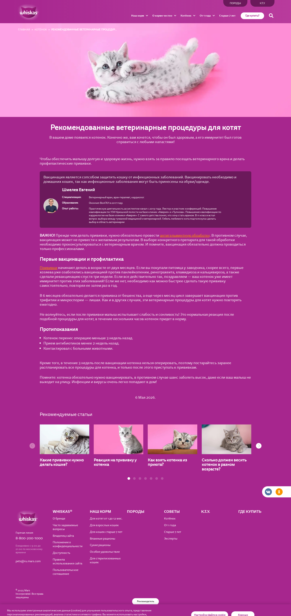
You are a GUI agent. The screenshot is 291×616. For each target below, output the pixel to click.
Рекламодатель (145, 601)
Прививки (48, 267)
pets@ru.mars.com (28, 561)
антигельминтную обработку (185, 235)
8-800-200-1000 (29, 538)
